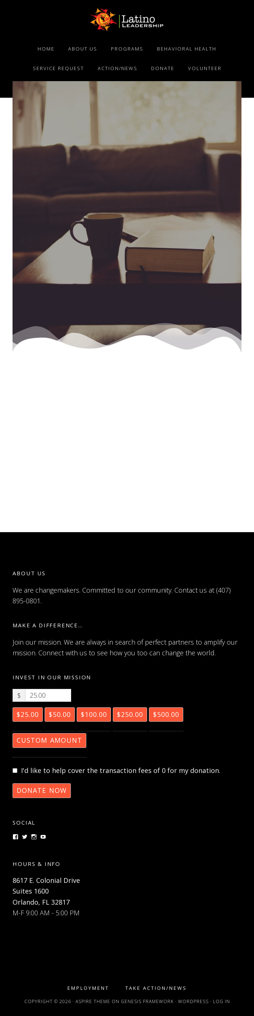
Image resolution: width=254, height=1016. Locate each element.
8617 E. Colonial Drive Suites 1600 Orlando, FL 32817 (46, 891)
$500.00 (166, 714)
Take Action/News (156, 988)
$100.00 (94, 714)
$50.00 (60, 714)
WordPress (193, 1001)
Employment (88, 988)
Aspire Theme (93, 1001)
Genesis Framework (147, 1001)
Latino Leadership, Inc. (127, 20)
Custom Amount (49, 740)
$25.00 (28, 714)
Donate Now (42, 790)
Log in (221, 1001)
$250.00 (130, 714)
